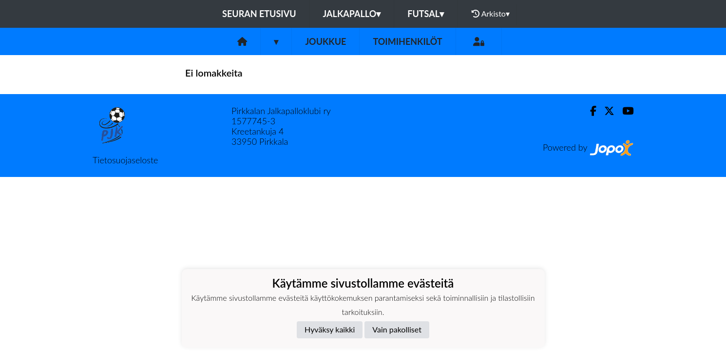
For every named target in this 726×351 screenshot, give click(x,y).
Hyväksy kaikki (330, 329)
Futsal (425, 13)
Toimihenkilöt (407, 41)
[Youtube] (623, 111)
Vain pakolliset (396, 329)
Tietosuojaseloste (125, 160)
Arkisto (491, 14)
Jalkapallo (352, 13)
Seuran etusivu (259, 13)
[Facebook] (589, 111)
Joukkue (325, 41)
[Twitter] (605, 111)
